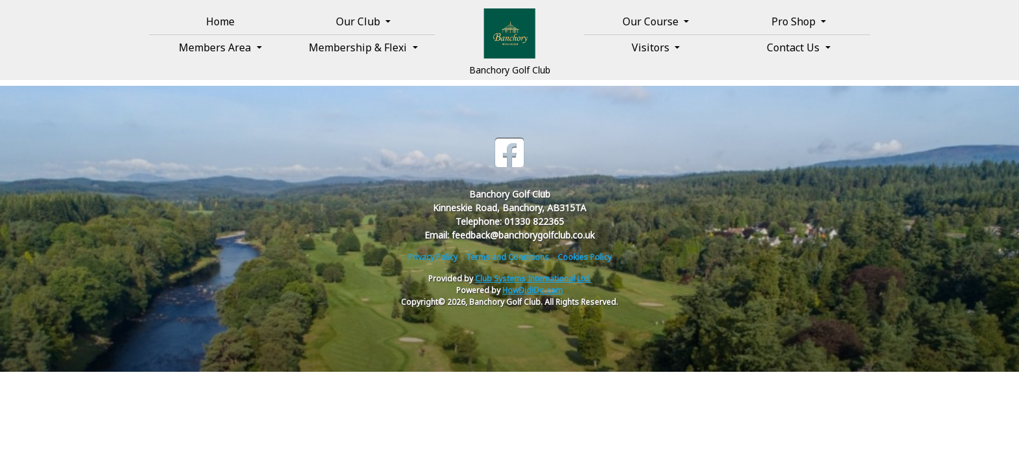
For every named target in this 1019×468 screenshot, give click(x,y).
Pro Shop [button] (794, 21)
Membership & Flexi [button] (359, 47)
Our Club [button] (359, 21)
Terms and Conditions (507, 257)
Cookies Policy (585, 257)
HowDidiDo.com (532, 290)
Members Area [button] (216, 47)
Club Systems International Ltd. (533, 278)
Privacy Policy (433, 257)
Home (220, 21)
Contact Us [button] (794, 47)
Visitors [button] (652, 47)
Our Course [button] (652, 21)
